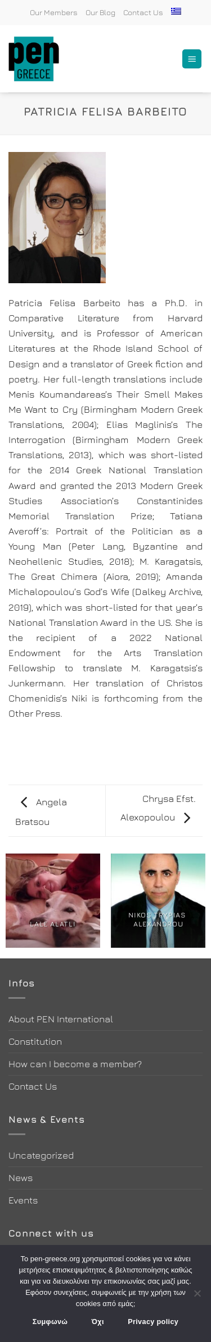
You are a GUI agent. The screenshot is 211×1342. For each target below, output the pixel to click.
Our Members (54, 12)
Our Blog (100, 12)
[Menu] (191, 59)
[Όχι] (197, 1297)
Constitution (35, 1041)
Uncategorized (41, 1155)
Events (23, 1200)
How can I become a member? (75, 1063)
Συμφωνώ (50, 1322)
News (20, 1177)
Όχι (98, 1322)
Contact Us (143, 12)
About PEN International (60, 1019)
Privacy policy (153, 1322)
